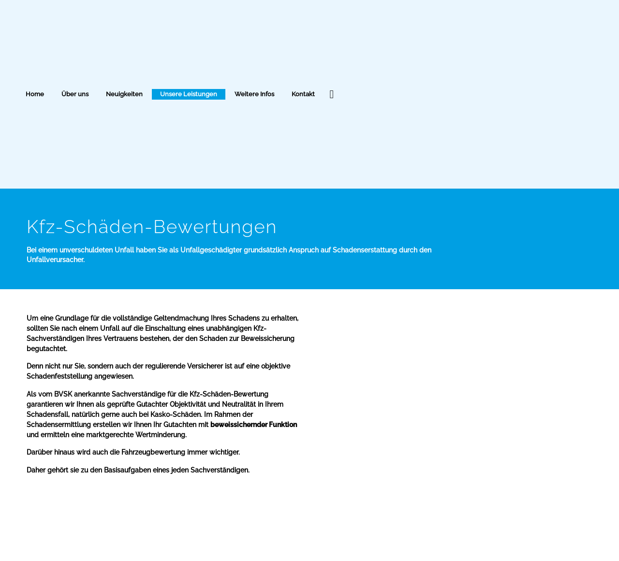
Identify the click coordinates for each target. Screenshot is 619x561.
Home (35, 94)
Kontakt (303, 94)
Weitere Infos (254, 94)
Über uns (74, 94)
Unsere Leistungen (188, 94)
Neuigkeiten (124, 94)
